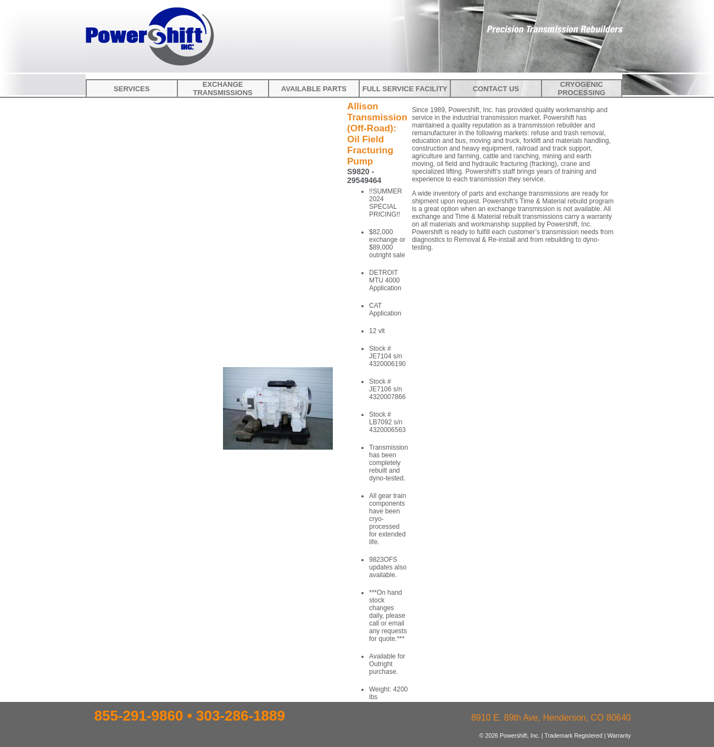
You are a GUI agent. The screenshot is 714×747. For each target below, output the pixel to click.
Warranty (619, 735)
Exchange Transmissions (222, 88)
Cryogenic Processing (582, 88)
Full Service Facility (405, 89)
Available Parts (314, 89)
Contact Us (496, 89)
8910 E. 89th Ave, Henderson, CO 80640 (551, 717)
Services (132, 89)
